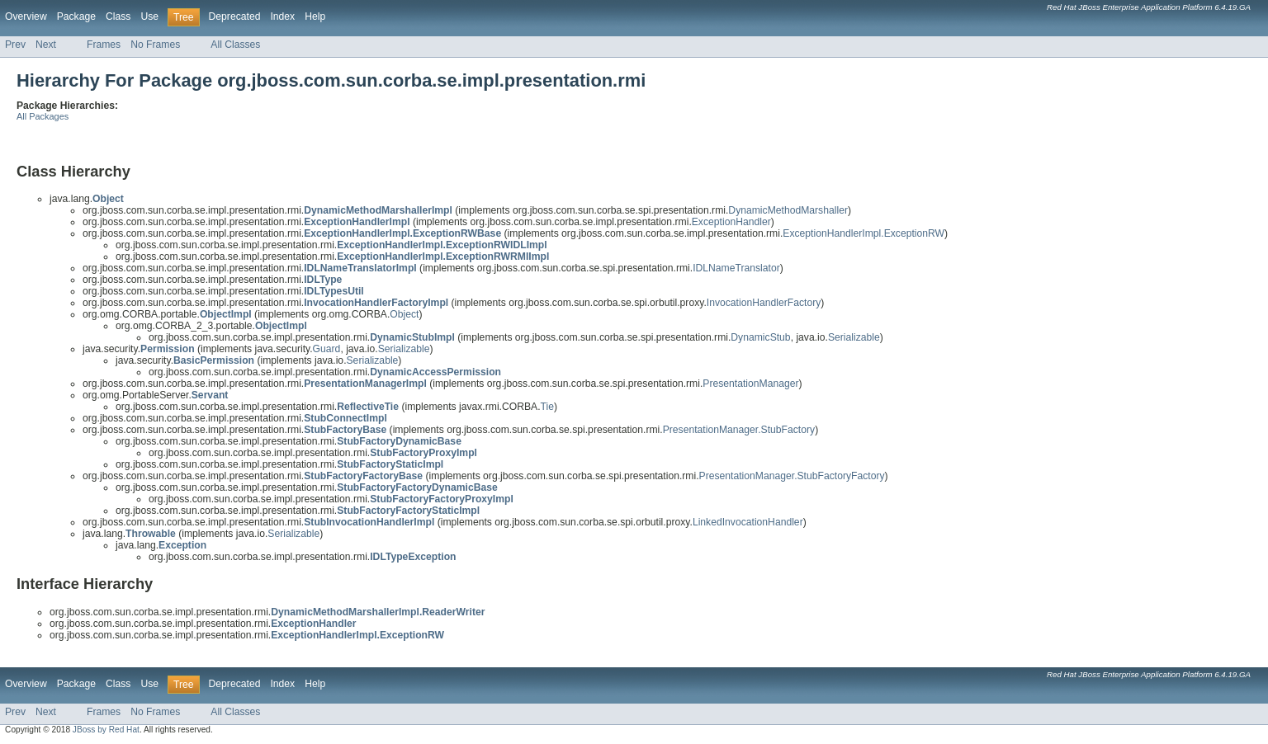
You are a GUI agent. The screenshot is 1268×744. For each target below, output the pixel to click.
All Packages (43, 116)
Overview (26, 16)
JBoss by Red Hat (106, 729)
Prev (15, 44)
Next (45, 44)
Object (404, 314)
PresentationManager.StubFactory (739, 430)
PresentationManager (750, 383)
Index (282, 16)
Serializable (854, 337)
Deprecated (235, 16)
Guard (327, 349)
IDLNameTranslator (736, 268)
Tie (547, 406)
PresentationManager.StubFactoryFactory (792, 476)
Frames (104, 44)
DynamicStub (760, 337)
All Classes (235, 44)
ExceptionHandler (731, 222)
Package (76, 16)
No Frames (155, 44)
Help (315, 16)
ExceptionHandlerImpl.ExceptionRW (863, 233)
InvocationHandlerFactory (764, 302)
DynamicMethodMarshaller (788, 210)
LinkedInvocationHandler (748, 522)
